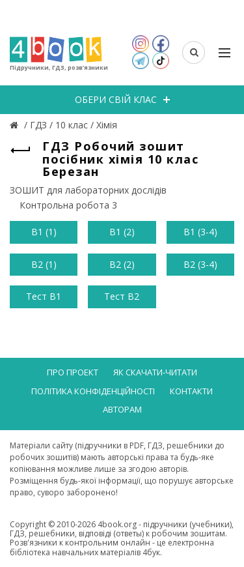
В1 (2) (122, 231)
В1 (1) (44, 231)
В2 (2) (122, 264)
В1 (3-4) (200, 231)
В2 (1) (44, 264)
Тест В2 (121, 296)
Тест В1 (43, 296)
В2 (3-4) (200, 264)
